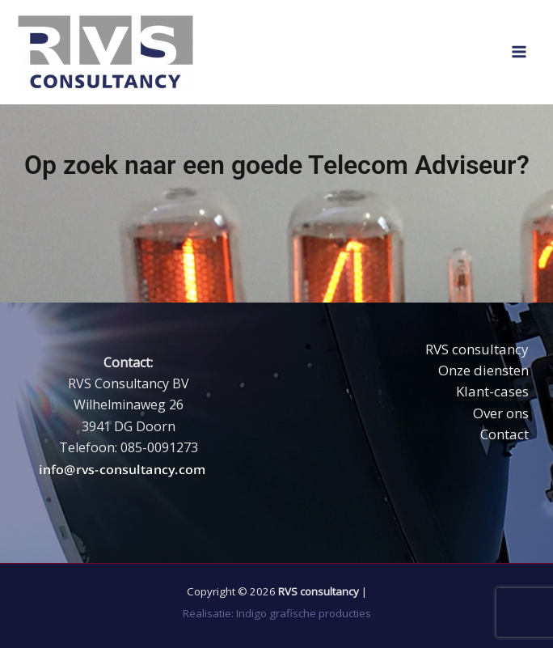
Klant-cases (492, 391)
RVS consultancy (477, 349)
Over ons (501, 413)
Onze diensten (483, 370)
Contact (504, 434)
